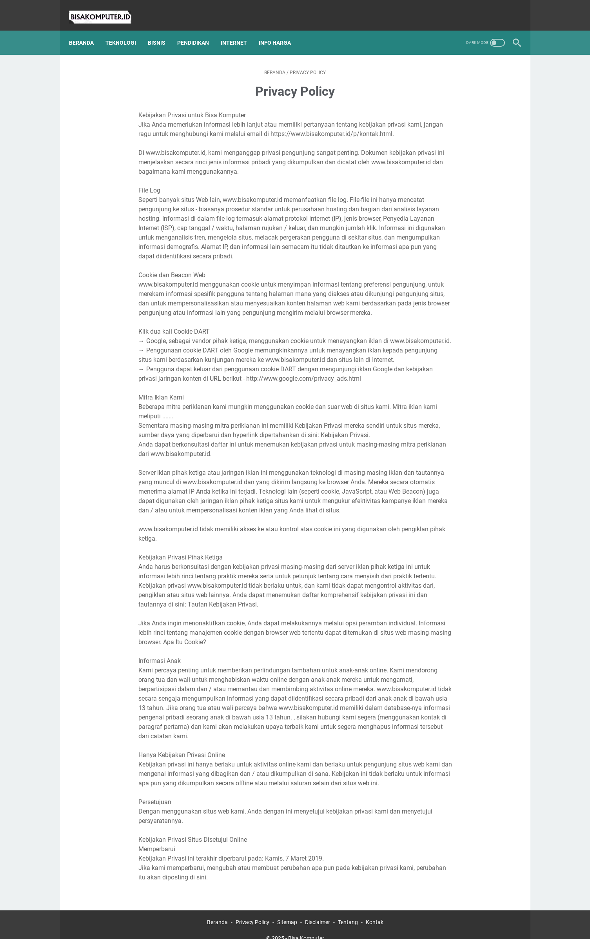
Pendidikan (198, 31)
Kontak (374, 911)
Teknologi (126, 31)
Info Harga (280, 31)
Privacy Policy (252, 911)
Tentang (348, 911)
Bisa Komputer (306, 927)
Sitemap (287, 911)
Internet (239, 31)
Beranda (86, 31)
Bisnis (162, 31)
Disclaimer (317, 911)
